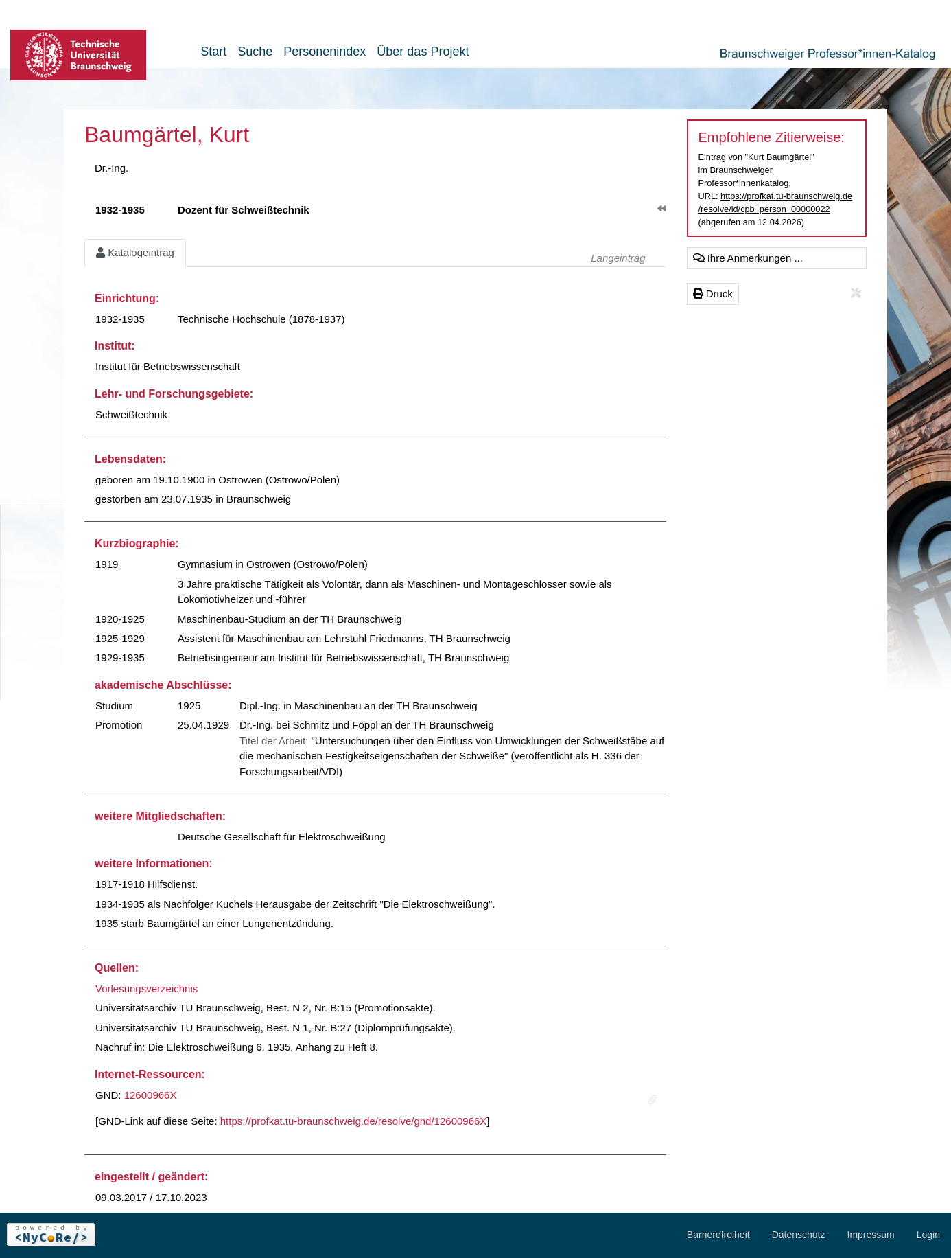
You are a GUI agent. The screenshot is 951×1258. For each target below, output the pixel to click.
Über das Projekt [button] (423, 51)
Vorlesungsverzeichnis (146, 988)
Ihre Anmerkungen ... (748, 258)
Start (213, 51)
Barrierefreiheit (718, 1234)
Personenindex (324, 51)
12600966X (150, 1095)
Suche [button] (254, 51)
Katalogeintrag (135, 252)
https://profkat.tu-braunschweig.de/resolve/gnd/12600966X (353, 1121)
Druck (713, 293)
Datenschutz (798, 1234)
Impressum (871, 1234)
